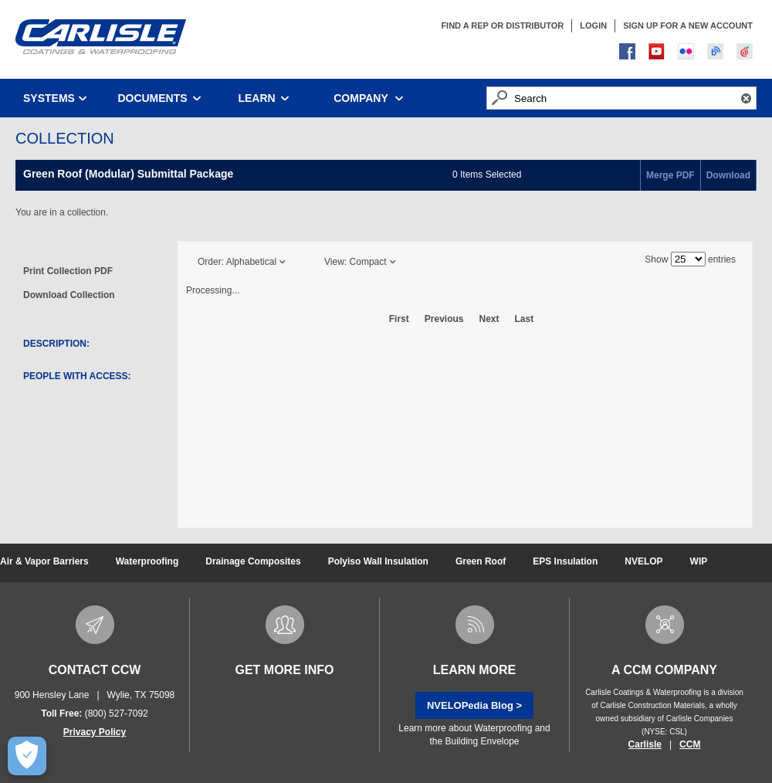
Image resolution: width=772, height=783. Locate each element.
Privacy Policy (94, 732)
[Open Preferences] (26, 756)
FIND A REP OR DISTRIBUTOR (502, 25)
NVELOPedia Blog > (474, 705)
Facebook (629, 53)
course (746, 53)
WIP (699, 561)
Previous (444, 319)
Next (489, 319)
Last (524, 319)
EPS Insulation (565, 561)
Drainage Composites (252, 561)
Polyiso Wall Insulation (378, 561)
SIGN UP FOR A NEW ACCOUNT (688, 25)
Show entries (690, 259)
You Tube (658, 53)
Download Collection (69, 295)
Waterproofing (147, 561)
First (399, 319)
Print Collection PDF (68, 271)
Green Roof (480, 561)
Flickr (688, 53)
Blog (717, 53)
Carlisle (645, 744)
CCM (689, 744)
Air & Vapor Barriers (44, 561)
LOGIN (593, 25)
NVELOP (643, 561)
